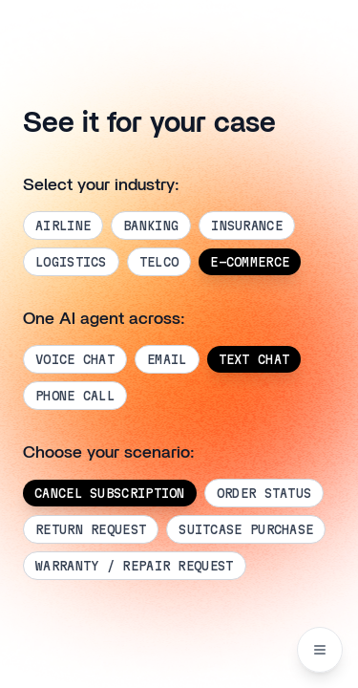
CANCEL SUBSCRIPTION (109, 493)
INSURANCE (247, 225)
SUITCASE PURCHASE (246, 529)
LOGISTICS (71, 262)
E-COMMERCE (249, 262)
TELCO (159, 262)
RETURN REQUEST (90, 529)
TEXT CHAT (254, 359)
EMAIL (167, 359)
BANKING (151, 225)
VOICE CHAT (75, 359)
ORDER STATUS (264, 493)
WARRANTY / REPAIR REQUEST (134, 565)
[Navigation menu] (320, 650)
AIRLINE (63, 225)
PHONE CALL (75, 395)
